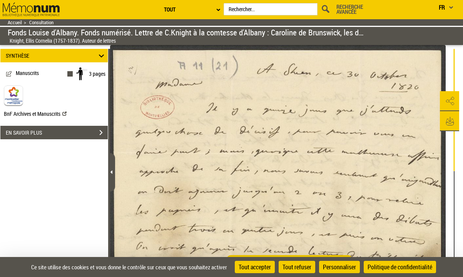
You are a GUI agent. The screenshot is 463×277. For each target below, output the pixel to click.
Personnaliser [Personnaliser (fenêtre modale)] (339, 267)
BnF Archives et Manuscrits (35, 113)
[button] (449, 101)
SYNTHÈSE (56, 55)
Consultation (41, 22)
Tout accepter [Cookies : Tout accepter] (255, 267)
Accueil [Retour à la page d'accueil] (15, 22)
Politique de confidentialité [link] (400, 267)
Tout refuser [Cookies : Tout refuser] (296, 267)
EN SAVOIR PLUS (57, 132)
